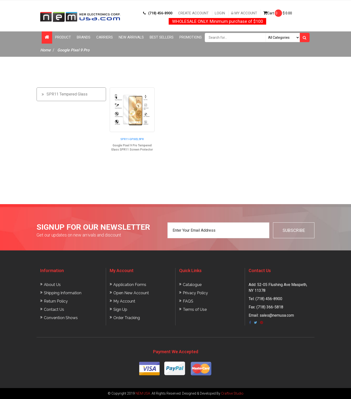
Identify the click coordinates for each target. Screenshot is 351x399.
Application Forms (129, 284)
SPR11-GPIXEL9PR (132, 139)
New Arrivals (131, 37)
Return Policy (56, 301)
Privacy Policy (195, 293)
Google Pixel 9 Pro (73, 50)
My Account (244, 13)
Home (45, 50)
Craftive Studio (232, 393)
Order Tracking (126, 317)
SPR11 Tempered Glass (67, 94)
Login (220, 13)
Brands (83, 37)
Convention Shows (61, 317)
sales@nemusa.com (277, 315)
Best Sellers (162, 37)
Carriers (104, 37)
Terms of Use (195, 309)
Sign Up (120, 309)
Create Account (193, 13)
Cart (277, 13)
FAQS (188, 301)
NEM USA (143, 393)
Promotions (190, 37)
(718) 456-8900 (157, 13)
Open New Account (131, 293)
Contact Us (54, 309)
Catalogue (192, 284)
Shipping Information (62, 293)
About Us (52, 284)
